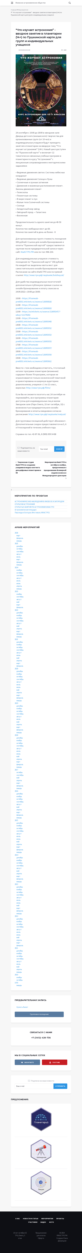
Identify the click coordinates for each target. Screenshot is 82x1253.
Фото (51, 1222)
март (18, 535)
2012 (16, 916)
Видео (43, 1222)
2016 (16, 791)
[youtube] (54, 1062)
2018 (16, 735)
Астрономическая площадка (25, 510)
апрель (19, 586)
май (17, 602)
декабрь (19, 546)
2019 (16, 703)
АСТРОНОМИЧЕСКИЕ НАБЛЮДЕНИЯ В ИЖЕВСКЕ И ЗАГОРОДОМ (39, 501)
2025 (16, 543)
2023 (16, 591)
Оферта (41, 1238)
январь (19, 541)
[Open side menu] (12, 3)
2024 (16, 567)
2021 (16, 639)
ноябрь (19, 570)
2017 (16, 770)
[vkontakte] (27, 1062)
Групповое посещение (39, 1014)
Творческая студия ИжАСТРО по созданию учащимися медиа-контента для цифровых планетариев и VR (28, 467)
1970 (16, 983)
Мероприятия (47, 1219)
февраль (19, 538)
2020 (16, 668)
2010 (16, 975)
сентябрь (20, 551)
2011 (16, 948)
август (19, 554)
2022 (16, 610)
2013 (16, 884)
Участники (32, 1222)
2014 (16, 855)
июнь (18, 583)
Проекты (60, 1219)
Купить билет (22, 1007)
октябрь (19, 549)
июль (18, 557)
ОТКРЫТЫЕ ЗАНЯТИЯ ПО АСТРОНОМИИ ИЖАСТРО (34, 507)
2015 (16, 820)
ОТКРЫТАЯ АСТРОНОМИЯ (25, 504)
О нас (17, 1219)
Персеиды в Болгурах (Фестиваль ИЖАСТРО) (32, 512)
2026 (16, 533)
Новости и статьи (30, 1219)
